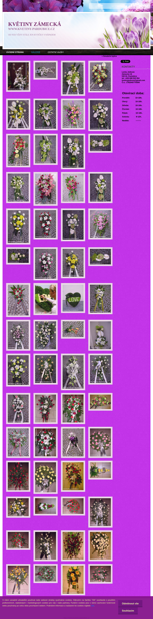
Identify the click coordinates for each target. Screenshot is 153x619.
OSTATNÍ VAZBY (56, 52)
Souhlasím (128, 610)
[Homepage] (15, 52)
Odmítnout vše (130, 603)
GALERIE (35, 52)
